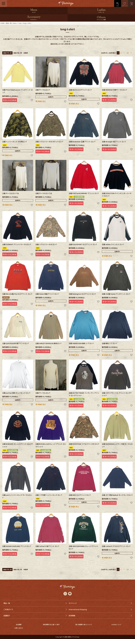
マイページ (73, 603)
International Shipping (78, 609)
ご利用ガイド (8, 609)
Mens (15, 23)
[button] (131, 53)
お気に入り (124, 3)
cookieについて (116, 624)
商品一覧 (9, 23)
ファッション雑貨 (101, 19)
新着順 (26, 53)
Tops (20, 23)
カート (131, 3)
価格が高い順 (17, 53)
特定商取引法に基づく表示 (51, 624)
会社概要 (18, 624)
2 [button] (120, 53)
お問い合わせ (18, 628)
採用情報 (72, 615)
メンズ (33, 12)
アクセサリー (33, 19)
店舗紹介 (6, 615)
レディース (101, 12)
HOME (2, 23)
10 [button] (128, 53)
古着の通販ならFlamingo (71, 637)
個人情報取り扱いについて (83, 624)
